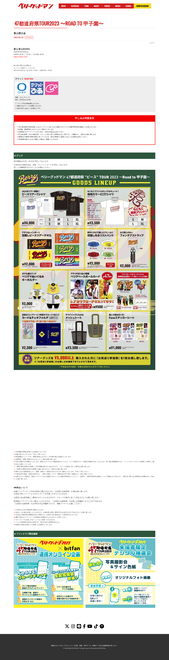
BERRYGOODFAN (142, 6)
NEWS (63, 6)
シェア (151, 43)
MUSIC (117, 6)
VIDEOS (107, 6)
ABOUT (96, 6)
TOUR (86, 6)
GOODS (128, 6)
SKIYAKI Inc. (102, 648)
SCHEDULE (75, 6)
